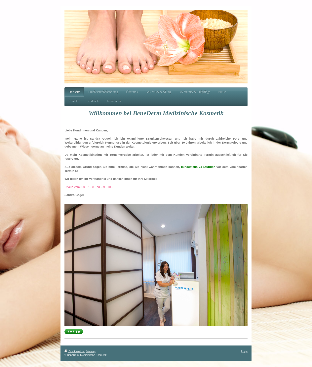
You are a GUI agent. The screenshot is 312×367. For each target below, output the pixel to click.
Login (244, 351)
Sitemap (91, 351)
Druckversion (74, 351)
